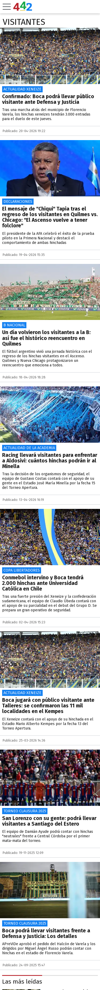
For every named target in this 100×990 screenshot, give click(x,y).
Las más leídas (22, 981)
